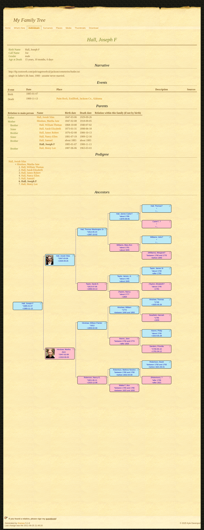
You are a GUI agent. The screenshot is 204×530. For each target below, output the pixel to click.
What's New (19, 28)
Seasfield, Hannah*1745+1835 (156, 317)
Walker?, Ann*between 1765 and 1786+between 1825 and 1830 (124, 388)
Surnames (48, 28)
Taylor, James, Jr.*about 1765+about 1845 (124, 278)
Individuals (34, 28)
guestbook (51, 519)
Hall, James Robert (49, 132)
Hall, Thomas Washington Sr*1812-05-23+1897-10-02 (92, 232)
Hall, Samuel (46, 140)
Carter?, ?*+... (156, 224)
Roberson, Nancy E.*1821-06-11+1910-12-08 (92, 380)
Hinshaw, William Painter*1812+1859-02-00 (92, 325)
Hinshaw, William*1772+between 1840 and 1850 (124, 310)
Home (8, 28)
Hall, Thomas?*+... (157, 208)
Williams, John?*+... (156, 239)
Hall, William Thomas (50, 125)
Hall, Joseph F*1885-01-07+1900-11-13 (27, 306)
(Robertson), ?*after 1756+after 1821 (156, 380)
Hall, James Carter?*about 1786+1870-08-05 (124, 216)
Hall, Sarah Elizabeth (50, 128)
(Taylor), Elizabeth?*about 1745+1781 (156, 286)
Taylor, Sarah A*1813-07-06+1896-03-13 (92, 286)
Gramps (21, 523)
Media (68, 28)
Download (93, 28)
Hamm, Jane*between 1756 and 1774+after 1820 (124, 341)
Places (59, 28)
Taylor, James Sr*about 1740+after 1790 (156, 271)
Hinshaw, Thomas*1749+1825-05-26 (156, 302)
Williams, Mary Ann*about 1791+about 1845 (124, 247)
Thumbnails (80, 28)
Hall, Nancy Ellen (48, 136)
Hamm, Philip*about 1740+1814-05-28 (156, 333)
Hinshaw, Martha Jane (48, 121)
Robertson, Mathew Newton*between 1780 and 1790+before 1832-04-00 (124, 372)
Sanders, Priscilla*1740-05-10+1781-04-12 (156, 349)
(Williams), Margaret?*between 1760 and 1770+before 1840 (156, 255)
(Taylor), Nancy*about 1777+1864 (124, 294)
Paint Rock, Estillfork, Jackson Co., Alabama (79, 98)
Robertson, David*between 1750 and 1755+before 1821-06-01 (156, 364)
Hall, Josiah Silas (45, 117)
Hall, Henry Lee (47, 148)
